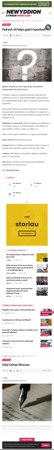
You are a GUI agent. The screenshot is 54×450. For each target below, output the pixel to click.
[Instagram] (16, 194)
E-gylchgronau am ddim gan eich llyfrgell (16, 320)
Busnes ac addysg (11, 273)
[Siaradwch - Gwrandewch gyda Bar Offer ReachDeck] (48, 27)
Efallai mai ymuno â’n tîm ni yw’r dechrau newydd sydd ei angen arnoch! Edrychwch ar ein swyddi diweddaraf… (19, 267)
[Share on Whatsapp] (14, 35)
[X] (37, 184)
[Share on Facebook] (7, 35)
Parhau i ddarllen (27, 440)
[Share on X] (10, 35)
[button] (45, 445)
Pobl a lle (8, 283)
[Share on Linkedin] (17, 35)
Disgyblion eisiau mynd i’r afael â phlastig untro (18, 310)
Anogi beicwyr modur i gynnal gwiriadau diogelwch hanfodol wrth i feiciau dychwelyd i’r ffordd (19, 291)
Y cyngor (6, 24)
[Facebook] (16, 184)
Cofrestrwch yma (12, 170)
